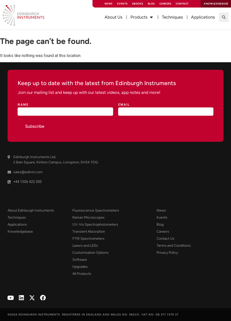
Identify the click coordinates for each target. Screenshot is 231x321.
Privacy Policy (167, 252)
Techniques (17, 217)
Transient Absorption (88, 231)
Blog (151, 3)
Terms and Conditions (174, 245)
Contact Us (165, 238)
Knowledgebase (20, 231)
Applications (17, 224)
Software (79, 260)
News (109, 3)
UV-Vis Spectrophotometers (95, 224)
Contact (182, 3)
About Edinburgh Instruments (31, 210)
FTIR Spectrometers (88, 238)
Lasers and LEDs (85, 245)
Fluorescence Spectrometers (95, 210)
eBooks (137, 3)
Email (124, 104)
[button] (223, 17)
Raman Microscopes (88, 217)
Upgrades (80, 267)
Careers (165, 3)
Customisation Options (90, 252)
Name (23, 104)
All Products (81, 274)
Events (122, 3)
